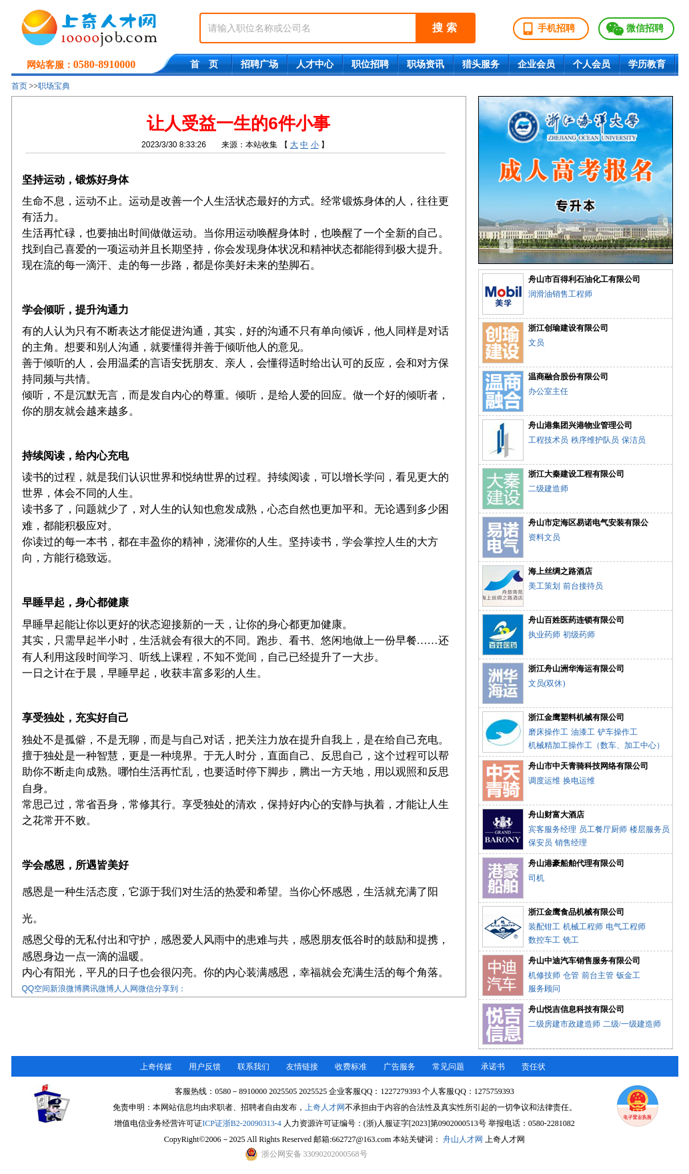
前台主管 (598, 975)
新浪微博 (66, 988)
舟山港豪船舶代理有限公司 (576, 863)
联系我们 (253, 1066)
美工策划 (544, 586)
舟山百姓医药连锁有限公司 (576, 620)
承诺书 (493, 1066)
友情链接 (302, 1066)
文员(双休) (547, 683)
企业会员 (536, 64)
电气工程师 (626, 926)
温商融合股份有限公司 (568, 376)
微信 (146, 988)
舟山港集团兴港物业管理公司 (580, 425)
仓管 (571, 975)
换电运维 (579, 780)
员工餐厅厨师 (603, 829)
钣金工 (628, 975)
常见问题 (448, 1066)
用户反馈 (205, 1066)
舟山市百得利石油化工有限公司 (584, 279)
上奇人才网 (325, 1107)
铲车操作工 (618, 732)
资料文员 (544, 537)
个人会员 (591, 64)
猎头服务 (481, 64)
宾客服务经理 (552, 829)
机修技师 (544, 975)
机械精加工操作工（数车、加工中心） (596, 745)
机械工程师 (583, 926)
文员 (536, 342)
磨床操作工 (548, 732)
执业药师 (544, 634)
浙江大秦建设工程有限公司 (576, 474)
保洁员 (634, 440)
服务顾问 (544, 988)
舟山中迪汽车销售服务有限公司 (584, 960)
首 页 (204, 64)
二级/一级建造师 (632, 1024)
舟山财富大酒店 (556, 814)
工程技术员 (548, 440)
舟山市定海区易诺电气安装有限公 (588, 522)
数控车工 (544, 940)
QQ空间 (36, 988)
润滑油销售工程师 (560, 294)
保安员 (540, 842)
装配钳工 (544, 926)
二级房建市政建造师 (564, 1024)
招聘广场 (259, 64)
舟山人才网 (463, 1139)
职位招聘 (370, 64)
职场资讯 (425, 64)
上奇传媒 (156, 1066)
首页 (19, 86)
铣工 (571, 940)
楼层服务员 (650, 829)
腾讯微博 (98, 988)
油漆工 (583, 732)
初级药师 (579, 634)
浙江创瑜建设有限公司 (568, 328)
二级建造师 (548, 488)
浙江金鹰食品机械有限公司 (576, 912)
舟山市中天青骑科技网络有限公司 (588, 766)
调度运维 (544, 780)
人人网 (126, 988)
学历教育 (647, 64)
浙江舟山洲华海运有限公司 (576, 668)
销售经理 (571, 842)
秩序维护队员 (595, 440)
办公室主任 (548, 391)
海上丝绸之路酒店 (560, 571)
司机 (536, 878)
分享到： (170, 988)
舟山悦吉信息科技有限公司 (576, 1009)
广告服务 (400, 1066)
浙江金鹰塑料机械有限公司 (576, 717)
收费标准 (351, 1066)
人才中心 (314, 64)
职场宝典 (54, 86)
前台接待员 (583, 586)
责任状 (534, 1066)
